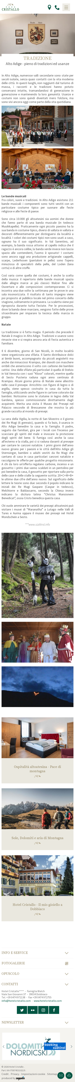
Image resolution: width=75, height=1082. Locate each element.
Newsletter (35, 1022)
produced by (13, 1078)
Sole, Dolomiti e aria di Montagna (37, 838)
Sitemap (52, 1074)
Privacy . (16, 1074)
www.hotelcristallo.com (48, 1000)
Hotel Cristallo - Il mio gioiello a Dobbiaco (37, 907)
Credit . (6, 1074)
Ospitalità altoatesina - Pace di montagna (37, 769)
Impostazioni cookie (33, 1074)
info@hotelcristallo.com (16, 1000)
